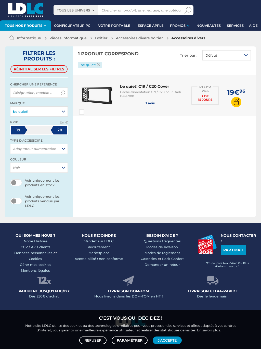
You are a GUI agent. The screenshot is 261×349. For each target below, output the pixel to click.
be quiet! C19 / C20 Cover (144, 86)
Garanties (149, 259)
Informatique (29, 38)
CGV (24, 247)
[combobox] (76, 10)
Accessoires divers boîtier (139, 38)
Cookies (35, 259)
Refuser (92, 340)
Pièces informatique (68, 38)
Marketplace (98, 253)
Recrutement (99, 247)
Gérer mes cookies (35, 265)
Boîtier (101, 38)
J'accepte (167, 340)
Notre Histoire (35, 241)
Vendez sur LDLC (98, 241)
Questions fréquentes (162, 241)
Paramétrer (129, 340)
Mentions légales (35, 270)
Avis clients (40, 247)
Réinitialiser (39, 69)
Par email (233, 250)
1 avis (137, 103)
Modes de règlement (162, 253)
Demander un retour (162, 265)
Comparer (90, 112)
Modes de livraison (162, 247)
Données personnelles (33, 253)
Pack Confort (173, 259)
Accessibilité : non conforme (99, 259)
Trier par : (188, 55)
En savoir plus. (209, 330)
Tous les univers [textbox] (73, 10)
